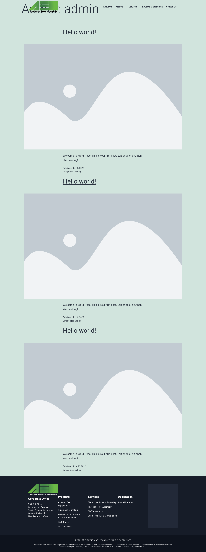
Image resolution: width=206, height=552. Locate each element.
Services (134, 6)
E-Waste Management (152, 7)
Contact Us (171, 7)
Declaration (125, 496)
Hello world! (79, 32)
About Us (107, 7)
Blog (79, 171)
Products (120, 6)
